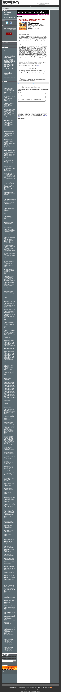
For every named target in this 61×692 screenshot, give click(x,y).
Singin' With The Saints (9, 558)
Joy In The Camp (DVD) (9, 588)
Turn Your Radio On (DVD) (9, 620)
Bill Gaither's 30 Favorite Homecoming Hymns (9, 114)
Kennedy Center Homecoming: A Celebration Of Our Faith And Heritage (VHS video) (9, 555)
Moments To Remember (9, 453)
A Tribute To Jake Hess (9, 346)
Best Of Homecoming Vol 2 (9, 207)
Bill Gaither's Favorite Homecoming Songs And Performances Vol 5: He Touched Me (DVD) (9, 296)
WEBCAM (42, 2)
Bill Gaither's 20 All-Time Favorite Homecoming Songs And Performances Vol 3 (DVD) (9, 357)
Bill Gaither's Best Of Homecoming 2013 (8, 164)
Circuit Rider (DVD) (8, 107)
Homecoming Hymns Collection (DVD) (8, 140)
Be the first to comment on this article (29, 87)
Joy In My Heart (7, 203)
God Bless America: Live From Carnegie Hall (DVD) (9, 442)
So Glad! (6, 535)
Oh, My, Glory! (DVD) (8, 489)
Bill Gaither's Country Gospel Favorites (8, 123)
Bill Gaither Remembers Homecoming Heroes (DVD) (9, 285)
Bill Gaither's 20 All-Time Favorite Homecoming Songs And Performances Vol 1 (9, 354)
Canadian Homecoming (9, 307)
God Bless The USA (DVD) (9, 160)
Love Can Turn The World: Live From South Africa (9, 257)
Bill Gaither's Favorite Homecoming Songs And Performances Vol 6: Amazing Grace (9, 423)
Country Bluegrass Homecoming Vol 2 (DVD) (8, 240)
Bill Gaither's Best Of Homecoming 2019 (8, 86)
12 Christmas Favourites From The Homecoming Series (9, 162)
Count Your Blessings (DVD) (10, 199)
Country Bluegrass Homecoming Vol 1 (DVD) (8, 242)
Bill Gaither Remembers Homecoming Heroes (9, 287)
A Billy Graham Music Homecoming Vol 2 (8, 468)
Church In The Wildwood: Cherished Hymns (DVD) (9, 333)
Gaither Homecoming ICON (9, 109)
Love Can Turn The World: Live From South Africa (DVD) (9, 259)
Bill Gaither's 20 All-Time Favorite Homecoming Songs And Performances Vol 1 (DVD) (9, 349)
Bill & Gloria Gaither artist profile (9, 17)
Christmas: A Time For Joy (9, 466)
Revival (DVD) (7, 473)
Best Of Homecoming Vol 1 (9, 586)
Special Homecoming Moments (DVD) (8, 368)
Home (7, 8)
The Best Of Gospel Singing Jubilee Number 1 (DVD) (8, 642)
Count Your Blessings (8, 192)
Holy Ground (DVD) (8, 603)
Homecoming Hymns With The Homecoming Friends (9, 498)
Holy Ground (7, 602)
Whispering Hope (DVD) (9, 486)
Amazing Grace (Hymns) (9, 269)
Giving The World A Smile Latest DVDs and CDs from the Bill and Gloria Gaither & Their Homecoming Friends (9, 61)
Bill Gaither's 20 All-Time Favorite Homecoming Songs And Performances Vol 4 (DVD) (9, 389)
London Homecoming (8, 452)
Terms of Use (47, 687)
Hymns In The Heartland (9, 100)
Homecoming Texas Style (9, 597)
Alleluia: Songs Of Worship (9, 250)
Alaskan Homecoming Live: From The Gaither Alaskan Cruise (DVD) (9, 176)
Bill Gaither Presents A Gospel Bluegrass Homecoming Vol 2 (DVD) (9, 403)
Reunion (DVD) (7, 623)
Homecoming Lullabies (9, 449)
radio (10, 6)
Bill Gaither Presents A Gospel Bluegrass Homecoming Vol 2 (9, 395)
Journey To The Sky (8, 369)
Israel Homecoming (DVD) (9, 334)
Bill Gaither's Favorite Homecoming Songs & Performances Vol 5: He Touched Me (9, 280)
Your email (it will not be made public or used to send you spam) (30, 99)
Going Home (7, 413)
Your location (20, 95)
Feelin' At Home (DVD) (9, 478)
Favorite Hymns (7, 531)
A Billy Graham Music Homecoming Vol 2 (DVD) (8, 437)
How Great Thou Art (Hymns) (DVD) (8, 266)
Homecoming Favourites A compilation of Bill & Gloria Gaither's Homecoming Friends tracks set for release (9, 56)
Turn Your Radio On (8, 613)
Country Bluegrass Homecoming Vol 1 (8, 225)
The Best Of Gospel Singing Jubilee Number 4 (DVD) (8, 650)
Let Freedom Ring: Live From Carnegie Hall (9, 428)
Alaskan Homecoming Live (9, 178)
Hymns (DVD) (7, 337)
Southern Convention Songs (9, 397)
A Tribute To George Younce (9, 345)
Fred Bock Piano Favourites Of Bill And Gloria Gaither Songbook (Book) (9, 234)
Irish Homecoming (8, 492)
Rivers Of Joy (7, 551)
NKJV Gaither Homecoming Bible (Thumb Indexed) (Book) (9, 146)
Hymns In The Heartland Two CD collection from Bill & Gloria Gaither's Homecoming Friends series (9, 51)
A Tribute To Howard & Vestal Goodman (9, 363)
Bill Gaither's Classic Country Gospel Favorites (8, 89)
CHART (47, 2)
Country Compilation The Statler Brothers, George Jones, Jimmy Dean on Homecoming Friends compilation (9, 73)
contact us (37, 6)
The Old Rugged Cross (9, 182)
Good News (7, 501)
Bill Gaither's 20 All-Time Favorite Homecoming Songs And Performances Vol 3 (9, 400)
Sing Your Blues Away (8, 596)
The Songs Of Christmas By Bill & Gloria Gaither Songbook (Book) (9, 312)
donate (54, 6)
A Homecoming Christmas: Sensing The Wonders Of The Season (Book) (9, 186)
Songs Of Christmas (8, 137)
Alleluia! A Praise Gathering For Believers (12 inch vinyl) (9, 634)
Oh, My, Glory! (7, 485)
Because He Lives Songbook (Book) (8, 508)
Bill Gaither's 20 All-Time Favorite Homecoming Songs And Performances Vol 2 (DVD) (9, 411)
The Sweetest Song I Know (9, 607)
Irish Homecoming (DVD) (9, 510)
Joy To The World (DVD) (9, 585)
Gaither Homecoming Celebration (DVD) (8, 167)
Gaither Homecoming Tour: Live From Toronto (9, 310)
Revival (6, 461)
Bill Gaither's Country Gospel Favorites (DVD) (8, 121)
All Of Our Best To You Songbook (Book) (9, 249)
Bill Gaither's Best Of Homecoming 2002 (8, 448)
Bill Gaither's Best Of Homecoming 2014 (8, 136)
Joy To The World (8, 584)
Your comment (21, 103)
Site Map (42, 687)
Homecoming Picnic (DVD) (9, 231)
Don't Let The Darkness (45, 3)
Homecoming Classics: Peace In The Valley (9, 341)
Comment (20, 83)
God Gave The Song (8, 506)
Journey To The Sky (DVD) (9, 372)
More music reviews (7, 12)
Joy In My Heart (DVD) (9, 200)
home (3, 6)
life (22, 6)
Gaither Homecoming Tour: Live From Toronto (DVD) (9, 306)
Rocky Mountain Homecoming (7, 408)
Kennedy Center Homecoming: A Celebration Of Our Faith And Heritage (9, 564)
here (38, 65)
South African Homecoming (9, 255)
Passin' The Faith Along (9, 371)
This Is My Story (7, 458)
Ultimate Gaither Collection (9, 168)
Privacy (39, 687)
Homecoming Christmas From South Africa (9, 271)
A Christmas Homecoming (9, 615)
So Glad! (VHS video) (8, 530)
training (28, 6)
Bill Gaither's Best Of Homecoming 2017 (8, 106)
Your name (20, 92)
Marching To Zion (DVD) (9, 572)
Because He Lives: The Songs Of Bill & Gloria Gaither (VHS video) (9, 512)
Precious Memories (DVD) (9, 612)
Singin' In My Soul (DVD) (9, 528)
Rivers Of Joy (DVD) (8, 569)
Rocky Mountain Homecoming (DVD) (7, 405)
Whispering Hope (8, 488)
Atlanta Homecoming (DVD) (9, 571)
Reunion (6, 622)
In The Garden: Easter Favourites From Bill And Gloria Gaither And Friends (9, 111)
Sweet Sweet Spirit (8, 541)
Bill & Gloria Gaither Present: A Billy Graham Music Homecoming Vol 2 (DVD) (9, 439)
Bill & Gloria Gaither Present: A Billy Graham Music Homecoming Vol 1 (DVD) (9, 430)
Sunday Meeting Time (8, 321)
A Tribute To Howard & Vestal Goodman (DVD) (9, 366)
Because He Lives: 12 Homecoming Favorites (8, 84)
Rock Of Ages (7, 216)
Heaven (6, 379)
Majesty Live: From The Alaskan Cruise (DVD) (9, 170)
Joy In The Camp (8, 521)
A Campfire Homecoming (9, 215)
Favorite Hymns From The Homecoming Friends (9, 299)
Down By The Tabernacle (9, 522)
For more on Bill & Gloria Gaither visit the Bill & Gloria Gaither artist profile (10, 78)
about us (46, 6)
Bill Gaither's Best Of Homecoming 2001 (8, 463)
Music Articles (6, 14)
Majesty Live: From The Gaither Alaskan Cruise (9, 174)
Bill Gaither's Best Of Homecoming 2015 (8, 118)
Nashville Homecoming (9, 202)
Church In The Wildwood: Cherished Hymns (9, 327)
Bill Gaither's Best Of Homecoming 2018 (8, 99)
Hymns (6, 336)
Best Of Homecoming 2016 (8, 638)
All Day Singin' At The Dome (9, 561)
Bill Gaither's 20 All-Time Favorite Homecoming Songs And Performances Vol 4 (9, 343)
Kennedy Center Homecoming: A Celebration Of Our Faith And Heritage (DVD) (9, 547)
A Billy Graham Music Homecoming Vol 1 (8, 470)
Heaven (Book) (7, 378)
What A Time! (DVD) (8, 474)
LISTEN (38, 2)
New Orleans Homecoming (9, 426)
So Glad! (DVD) (7, 534)
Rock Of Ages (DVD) (8, 223)
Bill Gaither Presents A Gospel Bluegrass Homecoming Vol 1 (9, 392)
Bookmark (27, 83)
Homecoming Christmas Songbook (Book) (9, 550)
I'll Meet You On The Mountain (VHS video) (8, 537)
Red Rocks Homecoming (9, 409)
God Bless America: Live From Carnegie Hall (9, 419)
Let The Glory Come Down (9, 102)
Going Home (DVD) (8, 415)
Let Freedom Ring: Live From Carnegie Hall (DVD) (9, 444)
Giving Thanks (7, 198)
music (16, 6)
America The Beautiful (8, 359)
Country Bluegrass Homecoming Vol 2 (8, 228)
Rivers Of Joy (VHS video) (9, 568)
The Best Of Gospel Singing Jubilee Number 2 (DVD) (8, 648)
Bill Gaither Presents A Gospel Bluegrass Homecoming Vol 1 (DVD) (9, 386)
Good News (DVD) (8, 527)
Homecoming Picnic (8, 222)
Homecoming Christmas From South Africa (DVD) (9, 277)
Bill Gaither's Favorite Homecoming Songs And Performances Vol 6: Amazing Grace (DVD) (9, 292)
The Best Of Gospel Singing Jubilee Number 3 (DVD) (8, 640)
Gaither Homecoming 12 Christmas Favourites (9, 104)
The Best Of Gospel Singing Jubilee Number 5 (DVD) (8, 644)
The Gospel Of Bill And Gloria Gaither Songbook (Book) (9, 230)
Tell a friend (35, 83)
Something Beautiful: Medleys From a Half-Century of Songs (9, 246)
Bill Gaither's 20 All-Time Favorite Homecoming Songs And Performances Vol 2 (9, 383)
